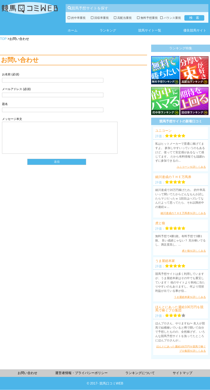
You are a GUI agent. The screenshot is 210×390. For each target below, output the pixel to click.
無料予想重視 (147, 17)
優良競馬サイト (194, 30)
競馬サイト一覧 (149, 30)
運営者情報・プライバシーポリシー (81, 373)
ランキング (108, 30)
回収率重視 (100, 17)
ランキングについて (140, 373)
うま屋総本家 (165, 261)
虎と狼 (160, 223)
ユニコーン (163, 130)
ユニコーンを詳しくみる (191, 166)
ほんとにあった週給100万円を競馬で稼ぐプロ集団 (179, 308)
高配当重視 (123, 17)
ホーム (73, 30)
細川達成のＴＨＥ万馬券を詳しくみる (183, 213)
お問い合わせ (27, 373)
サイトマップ (182, 373)
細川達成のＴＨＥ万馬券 (173, 177)
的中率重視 (77, 17)
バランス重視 (170, 17)
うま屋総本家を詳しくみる (190, 297)
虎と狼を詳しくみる (194, 250)
